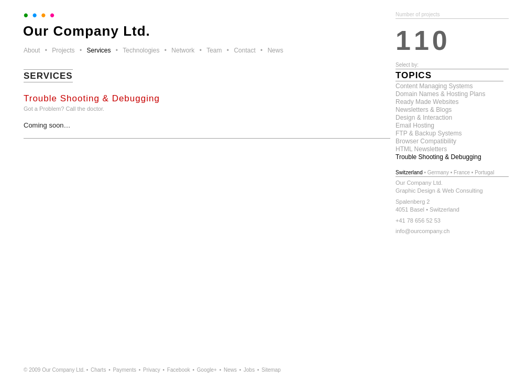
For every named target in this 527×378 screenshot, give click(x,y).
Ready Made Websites (427, 102)
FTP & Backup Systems (429, 133)
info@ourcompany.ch (422, 231)
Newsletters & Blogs (424, 109)
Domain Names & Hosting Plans (440, 94)
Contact (244, 50)
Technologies (141, 50)
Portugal (484, 172)
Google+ (207, 370)
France (462, 172)
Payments (124, 370)
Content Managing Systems (434, 86)
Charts (98, 370)
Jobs (249, 370)
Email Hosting (415, 125)
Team (214, 50)
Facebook (178, 370)
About (32, 50)
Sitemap (271, 370)
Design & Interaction (424, 117)
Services (98, 50)
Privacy (151, 370)
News (275, 50)
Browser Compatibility (426, 141)
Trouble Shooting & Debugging (438, 157)
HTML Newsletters (421, 149)
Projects (63, 50)
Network (182, 50)
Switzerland (409, 172)
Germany (438, 172)
